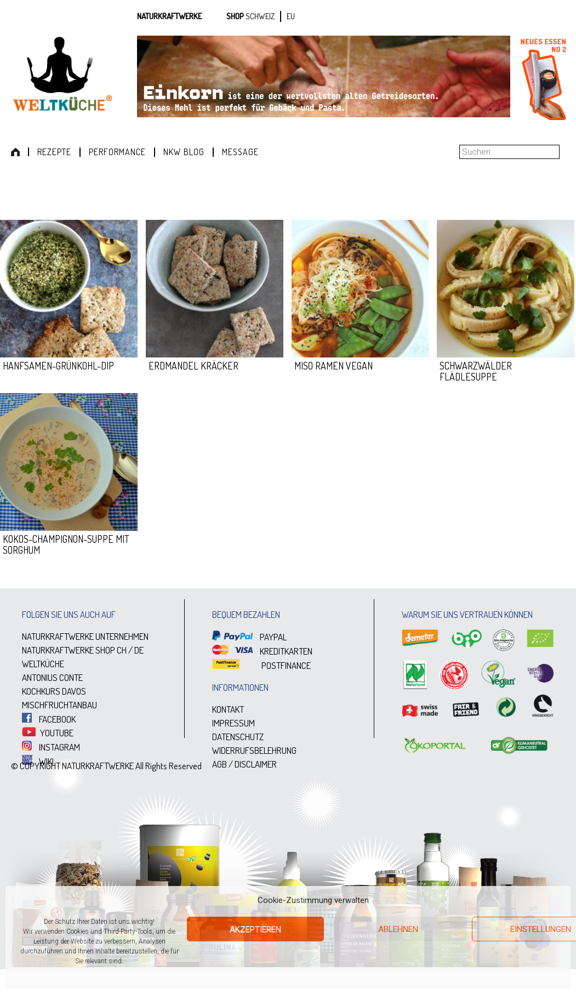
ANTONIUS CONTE (52, 677)
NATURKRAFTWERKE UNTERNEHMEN (85, 636)
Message (240, 151)
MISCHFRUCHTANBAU (59, 705)
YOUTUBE (47, 733)
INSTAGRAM (51, 747)
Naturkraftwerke (169, 16)
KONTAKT (228, 709)
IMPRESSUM (233, 723)
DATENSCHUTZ (238, 736)
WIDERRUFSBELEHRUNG (254, 750)
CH (122, 650)
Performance (117, 151)
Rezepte (54, 151)
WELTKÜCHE (43, 663)
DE (139, 650)
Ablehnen (398, 929)
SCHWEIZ (260, 16)
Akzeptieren (255, 929)
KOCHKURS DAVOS (54, 691)
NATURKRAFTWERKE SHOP (68, 650)
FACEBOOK (49, 719)
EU (291, 16)
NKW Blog (183, 151)
